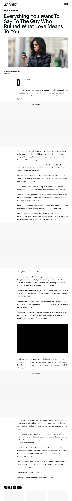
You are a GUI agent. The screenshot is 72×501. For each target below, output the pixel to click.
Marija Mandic (64, 67)
